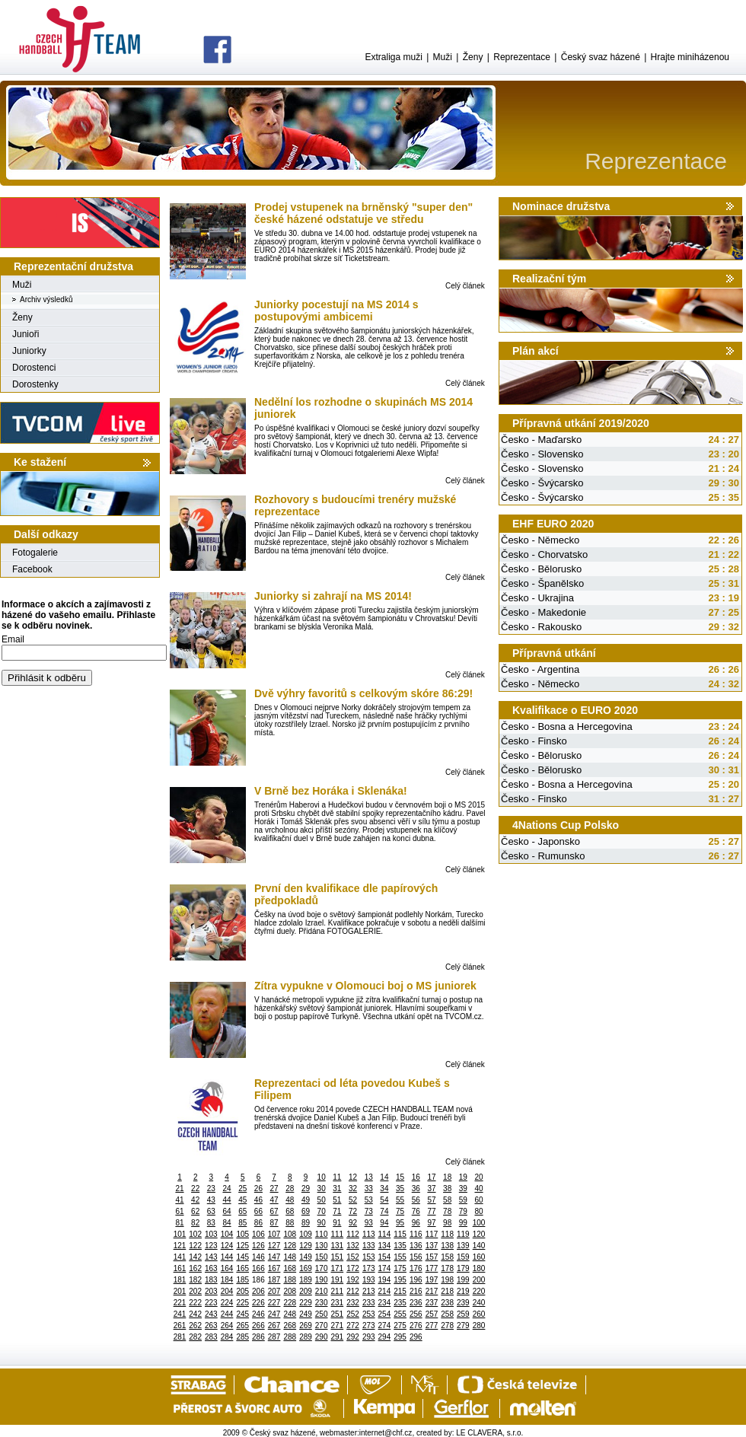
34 (384, 1188)
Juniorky (29, 351)
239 (463, 1302)
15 (400, 1177)
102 (195, 1234)
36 (416, 1188)
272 (352, 1325)
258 (447, 1314)
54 (384, 1200)
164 (227, 1268)
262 (195, 1325)
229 (305, 1302)
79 (463, 1211)
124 (227, 1245)
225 (242, 1302)
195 (400, 1280)
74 (384, 1211)
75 (400, 1211)
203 (211, 1291)
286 (258, 1337)
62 (195, 1211)
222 (195, 1302)
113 (368, 1234)
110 (321, 1234)
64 (226, 1211)
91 (337, 1223)
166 (258, 1268)
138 (447, 1245)
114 (384, 1234)
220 (479, 1291)
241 (180, 1314)
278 (447, 1325)
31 (337, 1188)
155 (400, 1257)
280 (479, 1325)
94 (384, 1223)
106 (258, 1234)
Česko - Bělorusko (541, 569)
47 (274, 1200)
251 (337, 1314)
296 (416, 1337)
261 (180, 1325)
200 (479, 1280)
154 (384, 1257)
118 (447, 1234)
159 (463, 1257)
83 (211, 1223)
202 (195, 1291)
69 (305, 1211)
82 (195, 1223)
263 (211, 1325)
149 (305, 1257)
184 (227, 1280)
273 (368, 1325)
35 (400, 1188)
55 (400, 1200)
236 (416, 1302)
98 (447, 1223)
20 (478, 1177)
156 (416, 1257)
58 (447, 1200)
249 (305, 1314)
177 (432, 1268)
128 (289, 1245)
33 (369, 1188)
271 (337, 1325)
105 (242, 1234)
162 (195, 1268)
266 (258, 1325)
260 (479, 1314)
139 (463, 1245)
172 (352, 1268)
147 (274, 1257)
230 (321, 1302)
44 (226, 1200)
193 (368, 1280)
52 (353, 1200)
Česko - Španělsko (542, 583)
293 (368, 1337)
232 (352, 1302)
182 (195, 1280)
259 (463, 1314)
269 (305, 1325)
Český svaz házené (600, 57)
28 (289, 1188)
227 (274, 1302)
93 (369, 1223)
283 (211, 1337)
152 (352, 1257)
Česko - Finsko (534, 741)
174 (384, 1268)
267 (274, 1325)
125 (242, 1245)
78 (447, 1211)
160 (479, 1257)
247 (274, 1314)
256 (416, 1314)
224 (227, 1302)
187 (274, 1280)
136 (416, 1245)
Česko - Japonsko (540, 841)
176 (416, 1268)
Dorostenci (34, 367)
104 (227, 1234)
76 (416, 1211)
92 (353, 1223)
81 (179, 1223)
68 (289, 1211)
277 (432, 1325)
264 (227, 1325)
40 (478, 1188)
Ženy (473, 57)
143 (211, 1257)
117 (432, 1234)
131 (337, 1245)
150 (321, 1257)
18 (447, 1177)
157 (432, 1257)
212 (352, 1291)
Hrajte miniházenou (690, 57)
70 (321, 1211)
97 (431, 1223)
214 (384, 1291)
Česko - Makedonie (543, 612)
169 (305, 1268)
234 (384, 1302)
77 (431, 1211)
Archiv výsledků (46, 299)
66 (258, 1211)
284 (227, 1337)
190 (321, 1280)
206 (258, 1291)
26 (258, 1188)
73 (369, 1211)
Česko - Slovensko (542, 454)
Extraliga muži (393, 57)
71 (337, 1211)
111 (337, 1234)
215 (400, 1291)
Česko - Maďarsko (541, 439)
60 (478, 1200)
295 (400, 1337)
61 (179, 1211)
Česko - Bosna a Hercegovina (567, 726)
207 (274, 1291)
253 (368, 1314)
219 (463, 1291)
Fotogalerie (35, 552)
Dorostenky (35, 384)
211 (337, 1291)
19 (463, 1177)
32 (353, 1188)
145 (242, 1257)
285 (242, 1337)
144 (227, 1257)
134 (384, 1245)
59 (463, 1200)
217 (432, 1291)
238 (447, 1302)
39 (463, 1188)
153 (368, 1257)
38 (447, 1188)
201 (180, 1291)
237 (432, 1302)
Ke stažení (40, 462)
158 (447, 1257)
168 (289, 1268)
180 (479, 1268)
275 (400, 1325)
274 (384, 1325)
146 (258, 1257)
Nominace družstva (561, 206)
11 (337, 1177)
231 (337, 1302)
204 (227, 1291)
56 (416, 1200)
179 (463, 1268)
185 (242, 1280)
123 (211, 1245)
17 (431, 1177)
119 (463, 1234)
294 (384, 1337)
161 (180, 1268)
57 (431, 1200)
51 (337, 1200)
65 (242, 1211)
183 (211, 1280)
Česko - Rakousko (541, 626)
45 (242, 1200)
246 (258, 1314)
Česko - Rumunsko (543, 856)
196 (416, 1280)
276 (416, 1325)
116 (416, 1234)
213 (368, 1291)
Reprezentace (521, 57)
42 (195, 1200)
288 (289, 1337)
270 (321, 1325)
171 (337, 1268)
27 (274, 1188)
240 (479, 1302)
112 (352, 1234)
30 (321, 1188)
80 (478, 1211)
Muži (442, 57)
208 (289, 1291)
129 (305, 1245)
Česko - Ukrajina (537, 598)
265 (242, 1325)
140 (479, 1245)
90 (321, 1223)
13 (369, 1177)
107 (274, 1234)
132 (352, 1245)
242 (195, 1314)
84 (226, 1223)
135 (400, 1245)
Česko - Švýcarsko (542, 483)
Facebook (32, 569)
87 (274, 1223)
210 (321, 1291)
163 (211, 1268)
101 (180, 1234)
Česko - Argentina (540, 669)
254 (384, 1314)
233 (368, 1302)
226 (258, 1302)
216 (416, 1291)
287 (274, 1337)
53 (369, 1200)
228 (289, 1302)
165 (242, 1268)
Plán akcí (535, 351)
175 (400, 1268)
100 (479, 1223)
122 (195, 1245)
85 (242, 1223)
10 (321, 1177)
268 (289, 1325)
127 (274, 1245)
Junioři (25, 334)
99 (463, 1223)
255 (400, 1314)
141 (180, 1257)
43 (211, 1200)
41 (179, 1200)
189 (305, 1280)
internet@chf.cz (386, 1433)
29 (305, 1188)
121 (180, 1245)
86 (258, 1223)
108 (289, 1234)
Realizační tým (549, 278)
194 (384, 1280)
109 (305, 1234)
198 (447, 1280)
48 (289, 1200)
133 (368, 1245)
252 (352, 1314)
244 (227, 1314)
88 (289, 1223)
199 (463, 1280)
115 (400, 1234)
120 (479, 1234)
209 (305, 1291)
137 (432, 1245)
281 (180, 1337)
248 (289, 1314)
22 (195, 1188)
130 (321, 1245)
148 (289, 1257)
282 (195, 1337)
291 (337, 1337)
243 (211, 1314)
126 (258, 1245)
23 (211, 1188)
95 (400, 1223)
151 (337, 1257)
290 (321, 1337)
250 (321, 1314)
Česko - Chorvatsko (544, 554)
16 (416, 1177)
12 (353, 1177)
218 (447, 1291)
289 (305, 1337)
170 (321, 1268)
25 (242, 1188)
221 (180, 1302)
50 (321, 1200)
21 (179, 1188)
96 (416, 1223)
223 (211, 1302)
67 (274, 1211)
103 (211, 1234)
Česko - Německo (540, 540)
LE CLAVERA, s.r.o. (489, 1433)
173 (368, 1268)
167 (274, 1268)
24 (226, 1188)
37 (431, 1188)
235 (400, 1302)
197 (432, 1280)
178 (447, 1268)
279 (463, 1325)
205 (242, 1291)
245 (242, 1314)
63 (211, 1211)
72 (353, 1211)
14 (384, 1177)
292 (352, 1337)
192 (352, 1280)
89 (305, 1223)
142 (195, 1257)
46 (258, 1200)
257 (432, 1314)
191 (337, 1280)
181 (180, 1280)
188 (289, 1280)
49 (305, 1200)
